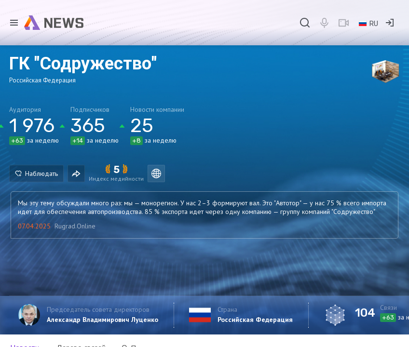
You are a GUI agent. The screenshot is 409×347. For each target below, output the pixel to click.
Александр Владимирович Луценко (102, 319)
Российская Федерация (255, 319)
